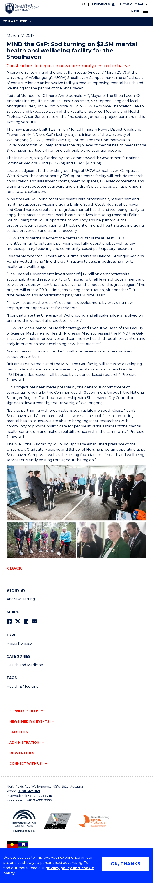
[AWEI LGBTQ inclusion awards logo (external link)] (58, 821)
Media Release (19, 643)
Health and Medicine (25, 665)
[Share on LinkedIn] (25, 621)
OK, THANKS (125, 863)
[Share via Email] (34, 621)
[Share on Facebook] (9, 621)
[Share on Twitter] (17, 621)
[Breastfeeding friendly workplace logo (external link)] (94, 821)
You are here (17, 21)
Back (16, 568)
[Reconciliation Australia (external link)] (24, 821)
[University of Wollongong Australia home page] (22, 8)
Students (100, 4)
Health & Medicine (23, 686)
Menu (139, 11)
